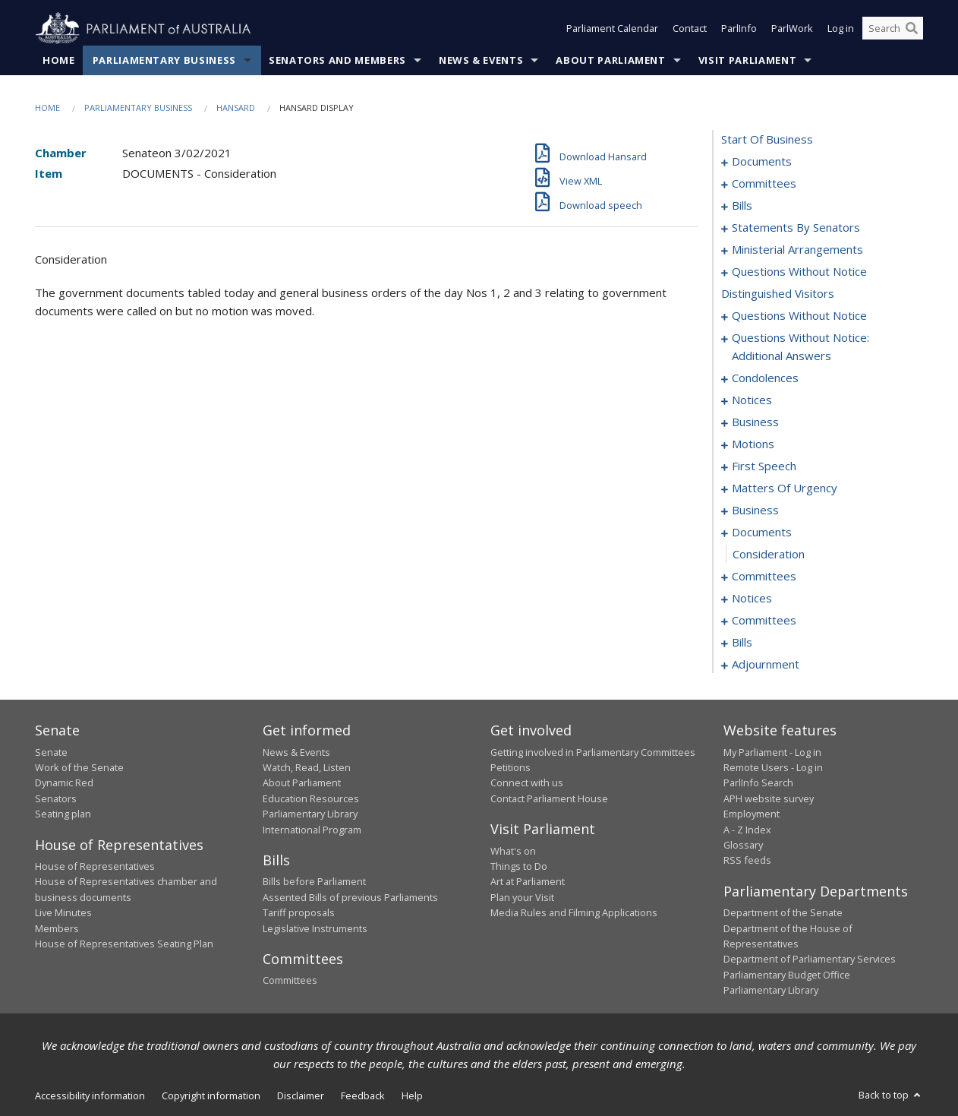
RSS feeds (747, 861)
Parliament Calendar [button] (612, 29)
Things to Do (518, 866)
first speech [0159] (764, 466)
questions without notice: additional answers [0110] (800, 347)
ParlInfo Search (758, 783)
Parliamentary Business (164, 60)
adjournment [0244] (765, 664)
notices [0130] (752, 400)
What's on (513, 851)
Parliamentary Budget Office (786, 975)
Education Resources (311, 798)
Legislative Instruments (315, 928)
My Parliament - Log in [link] (772, 752)
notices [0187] (752, 598)
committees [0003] (764, 183)
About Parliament (610, 60)
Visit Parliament (747, 60)
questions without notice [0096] (799, 272)
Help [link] (412, 1095)
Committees (290, 981)
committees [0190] (764, 620)
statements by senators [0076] (796, 228)
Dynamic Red (64, 783)
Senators (56, 798)
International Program (312, 829)
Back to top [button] (891, 1095)
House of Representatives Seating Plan (124, 943)
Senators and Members (337, 60)
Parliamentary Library (310, 814)
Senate (51, 752)
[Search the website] (892, 28)
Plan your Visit (522, 897)
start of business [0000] (767, 139)
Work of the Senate (79, 767)
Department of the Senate (783, 913)
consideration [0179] (769, 554)
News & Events (481, 60)
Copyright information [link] (211, 1095)
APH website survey (768, 798)
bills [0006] (742, 205)
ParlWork (792, 29)
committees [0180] (764, 576)
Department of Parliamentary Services (809, 959)
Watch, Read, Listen (307, 767)
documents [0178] (762, 532)
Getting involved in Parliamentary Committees (592, 752)
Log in (840, 29)
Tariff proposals (299, 913)
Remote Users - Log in (773, 767)
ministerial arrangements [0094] (797, 250)
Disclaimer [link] (300, 1095)
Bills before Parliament (314, 882)
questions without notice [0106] (799, 316)
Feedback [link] (363, 1095)
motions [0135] (753, 444)
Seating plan (63, 814)
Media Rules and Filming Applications (573, 913)
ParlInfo (739, 29)
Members (57, 928)
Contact (690, 29)
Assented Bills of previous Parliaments (350, 897)
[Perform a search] (911, 28)
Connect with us (526, 783)
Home (59, 60)
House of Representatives (95, 866)
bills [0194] (742, 642)
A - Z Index (747, 829)
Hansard (235, 107)
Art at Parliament (527, 882)
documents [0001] (762, 161)
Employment (751, 814)
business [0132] (755, 422)
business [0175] (755, 510)
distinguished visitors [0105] (777, 294)
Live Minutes (63, 913)
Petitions (510, 767)
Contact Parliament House (549, 798)
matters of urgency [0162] (784, 488)
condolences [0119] (765, 378)
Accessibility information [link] (90, 1095)
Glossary (743, 845)
